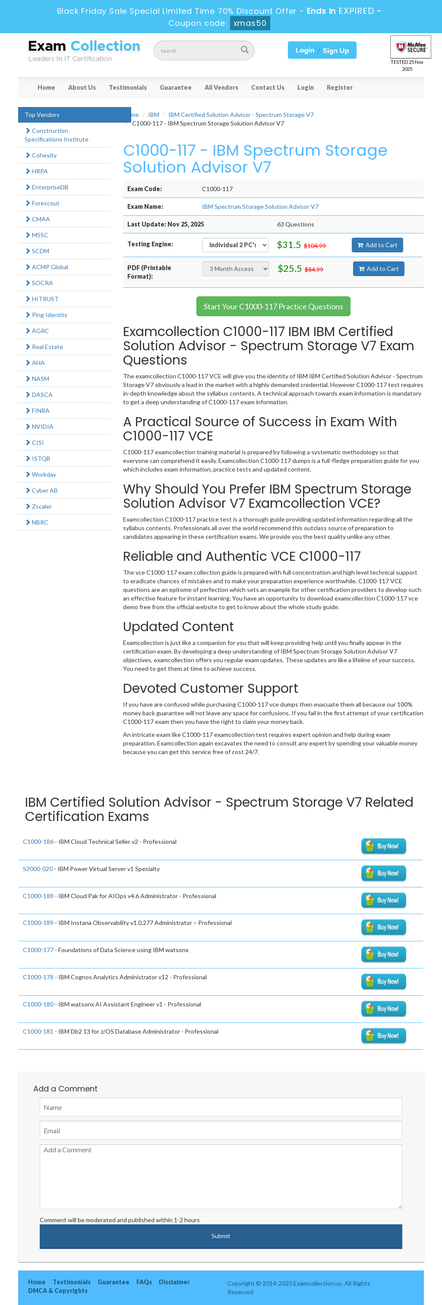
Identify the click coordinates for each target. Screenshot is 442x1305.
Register (340, 87)
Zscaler (38, 506)
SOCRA (39, 282)
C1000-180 (38, 1004)
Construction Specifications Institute (56, 135)
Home (46, 87)
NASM (37, 378)
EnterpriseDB (47, 187)
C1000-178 (38, 977)
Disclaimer (174, 1282)
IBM (153, 114)
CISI (34, 442)
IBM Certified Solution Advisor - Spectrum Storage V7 (241, 114)
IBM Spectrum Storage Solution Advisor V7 (260, 206)
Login (305, 87)
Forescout (42, 203)
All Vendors (221, 87)
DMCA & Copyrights (58, 1290)
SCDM (37, 251)
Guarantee (176, 87)
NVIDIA (39, 426)
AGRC (37, 330)
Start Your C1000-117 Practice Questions (273, 306)
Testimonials (128, 87)
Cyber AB (41, 490)
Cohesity (41, 155)
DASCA (39, 394)
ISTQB (38, 458)
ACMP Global (46, 266)
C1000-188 (38, 895)
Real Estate (44, 346)
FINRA (37, 410)
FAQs (144, 1282)
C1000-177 (38, 949)
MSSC (36, 235)
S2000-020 (38, 868)
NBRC (36, 522)
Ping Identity (46, 314)
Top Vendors (42, 114)
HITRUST (42, 298)
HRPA (36, 171)
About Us (82, 87)
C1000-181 (38, 1031)
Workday (40, 474)
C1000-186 (38, 841)
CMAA (37, 219)
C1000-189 (38, 922)
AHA (35, 362)
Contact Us (267, 87)
